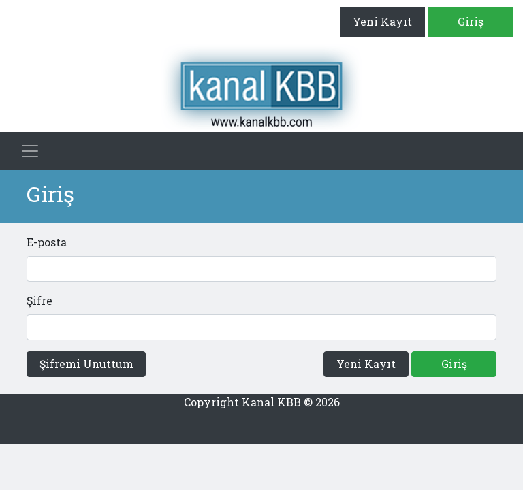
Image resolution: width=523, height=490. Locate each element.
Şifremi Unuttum (86, 364)
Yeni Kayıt (382, 21)
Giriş (471, 21)
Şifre (39, 300)
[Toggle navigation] (30, 151)
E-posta (47, 242)
